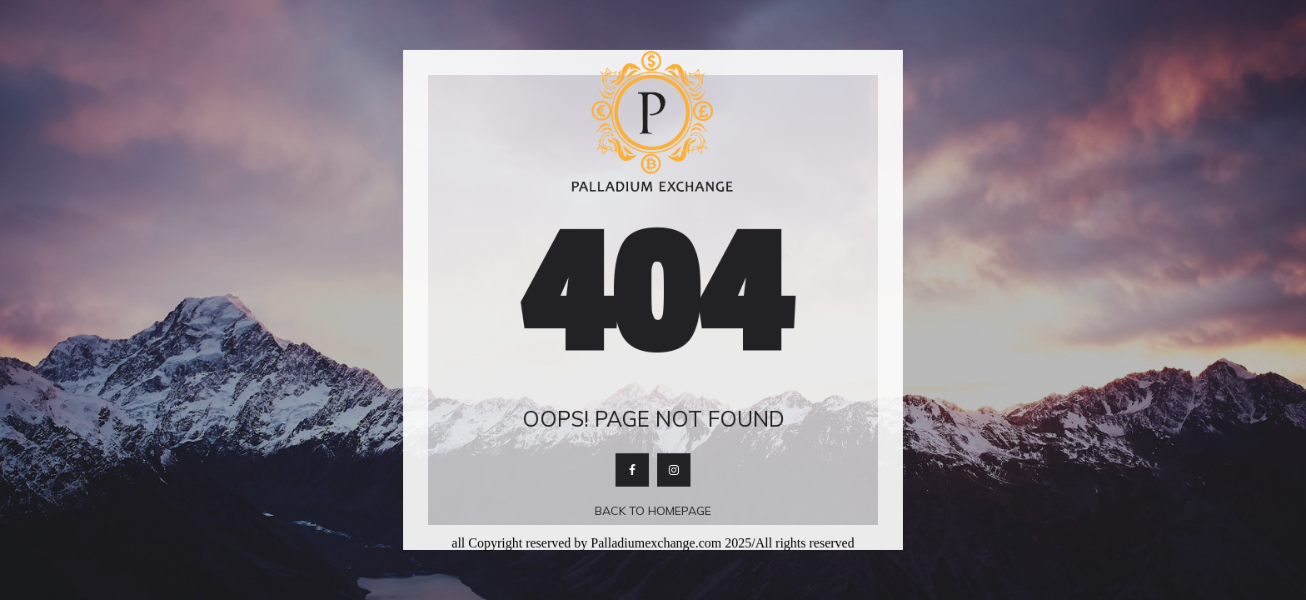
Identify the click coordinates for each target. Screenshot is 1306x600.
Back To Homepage (653, 510)
